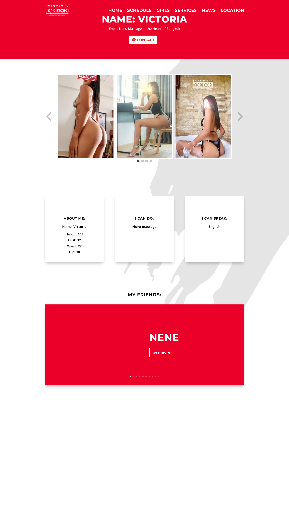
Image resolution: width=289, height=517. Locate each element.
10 (158, 376)
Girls (163, 11)
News (209, 11)
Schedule (139, 11)
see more (161, 352)
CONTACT (145, 39)
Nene (164, 337)
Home (115, 11)
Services (186, 11)
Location (232, 11)
